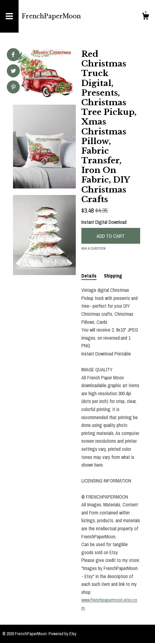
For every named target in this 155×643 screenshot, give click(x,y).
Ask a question (93, 248)
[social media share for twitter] (13, 71)
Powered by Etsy (62, 633)
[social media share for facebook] (13, 54)
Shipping (113, 275)
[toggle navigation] (9, 16)
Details (89, 275)
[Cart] (145, 17)
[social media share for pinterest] (13, 88)
